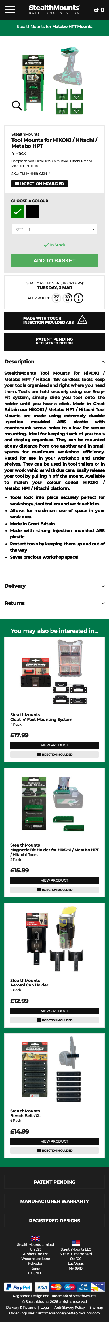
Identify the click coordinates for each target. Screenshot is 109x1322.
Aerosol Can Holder (29, 983)
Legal (45, 1307)
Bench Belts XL (25, 1113)
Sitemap (96, 1307)
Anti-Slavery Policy (69, 1307)
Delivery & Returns (21, 1307)
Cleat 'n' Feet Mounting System (41, 717)
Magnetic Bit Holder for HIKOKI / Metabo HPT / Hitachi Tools (54, 850)
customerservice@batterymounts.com (68, 1313)
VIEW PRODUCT (54, 745)
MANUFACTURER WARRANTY (54, 1201)
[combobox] (54, 229)
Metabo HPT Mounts (72, 26)
